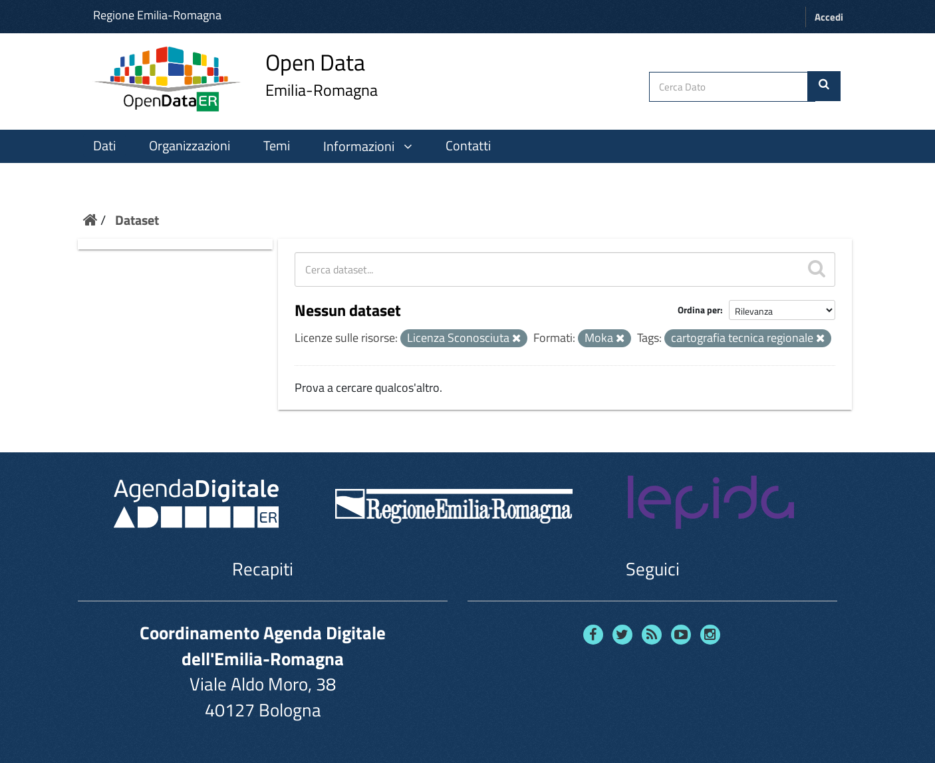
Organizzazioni (189, 146)
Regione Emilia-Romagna (157, 15)
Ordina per (699, 310)
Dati (104, 146)
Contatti (468, 146)
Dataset (137, 220)
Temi (276, 146)
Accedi (829, 17)
